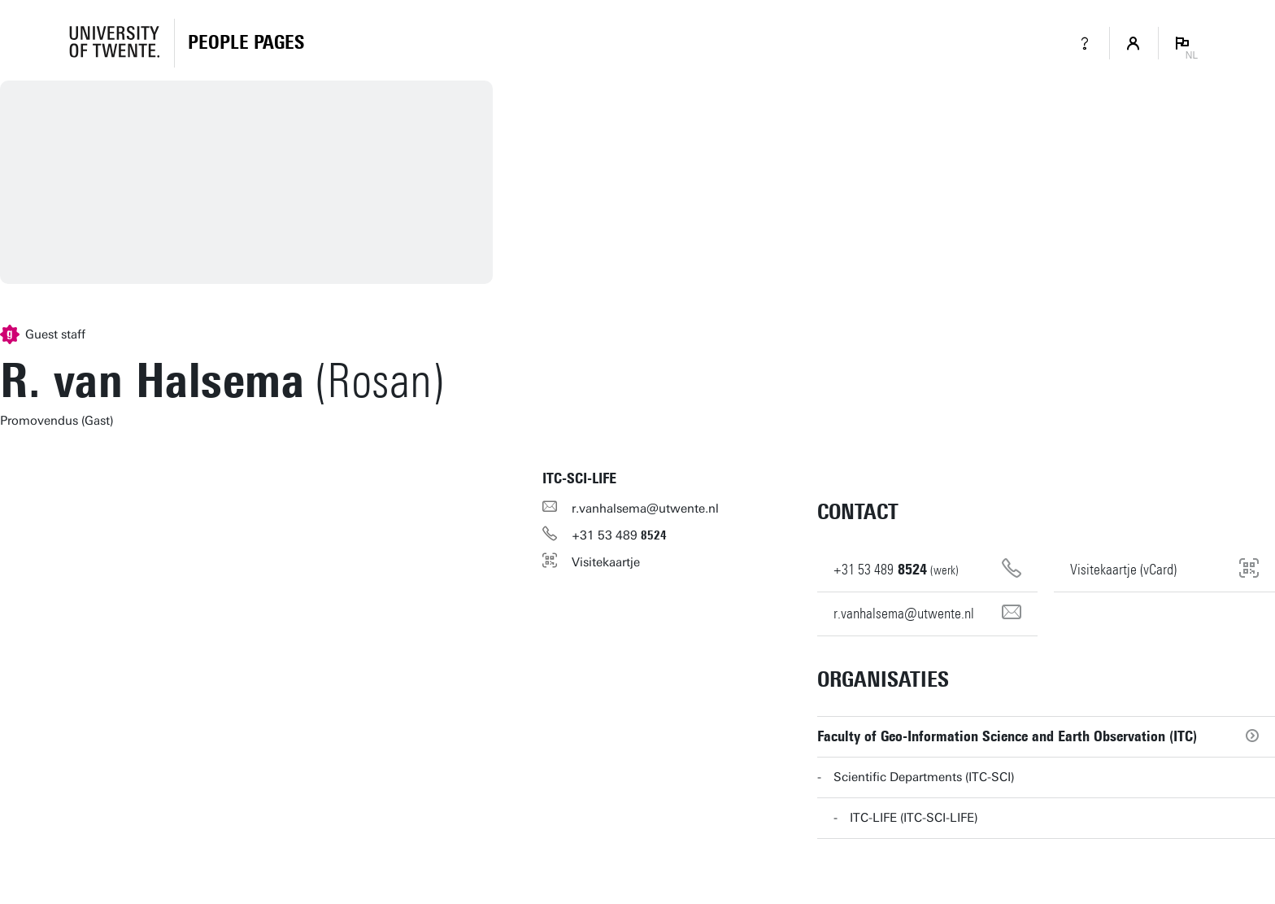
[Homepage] (246, 43)
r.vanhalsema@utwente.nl (645, 508)
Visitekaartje (606, 562)
